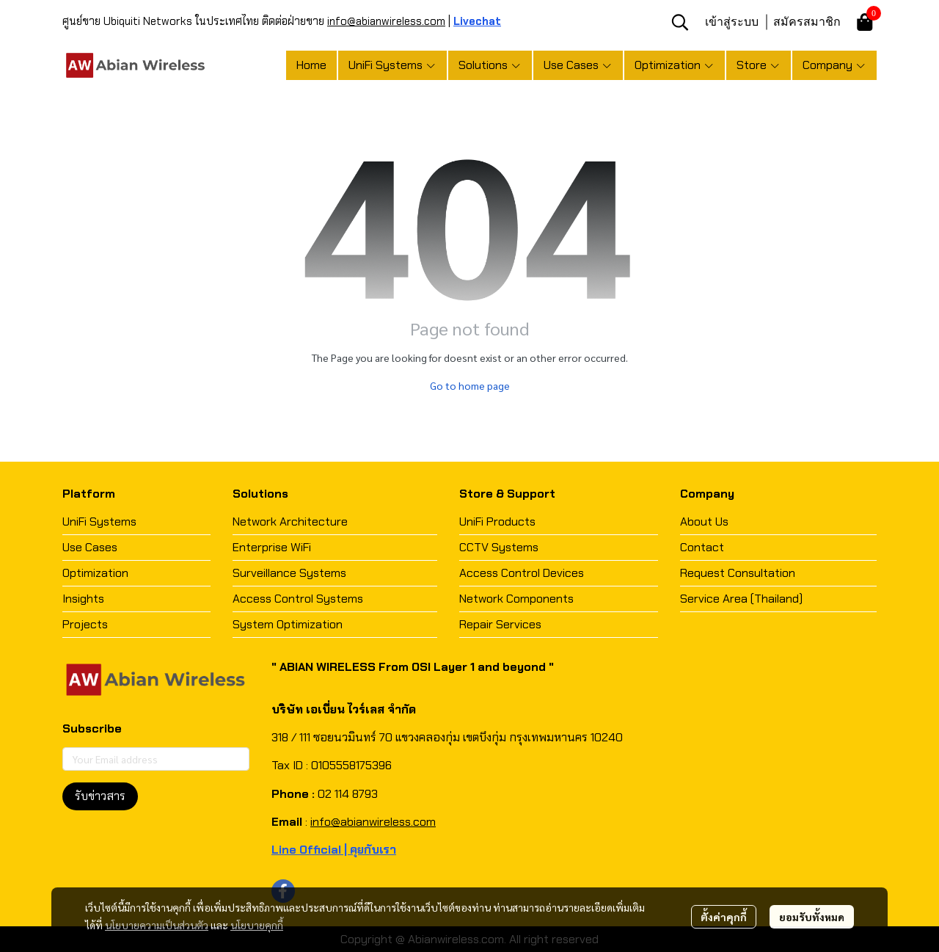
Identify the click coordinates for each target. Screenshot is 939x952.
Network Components (516, 598)
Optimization (95, 573)
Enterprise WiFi (272, 547)
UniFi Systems (99, 521)
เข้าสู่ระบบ (732, 21)
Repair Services (500, 624)
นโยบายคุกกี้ (256, 924)
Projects (85, 624)
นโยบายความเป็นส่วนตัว (156, 924)
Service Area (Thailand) (741, 598)
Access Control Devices (521, 573)
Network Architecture (290, 521)
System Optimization (288, 624)
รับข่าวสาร (100, 796)
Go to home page (470, 385)
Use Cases (89, 547)
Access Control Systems (298, 598)
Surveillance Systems (289, 573)
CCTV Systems (498, 547)
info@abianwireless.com (386, 21)
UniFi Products (497, 521)
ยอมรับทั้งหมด (811, 916)
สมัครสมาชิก (807, 21)
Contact (702, 547)
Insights (83, 598)
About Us (704, 521)
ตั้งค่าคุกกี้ (724, 916)
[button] (680, 22)
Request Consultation (737, 573)
